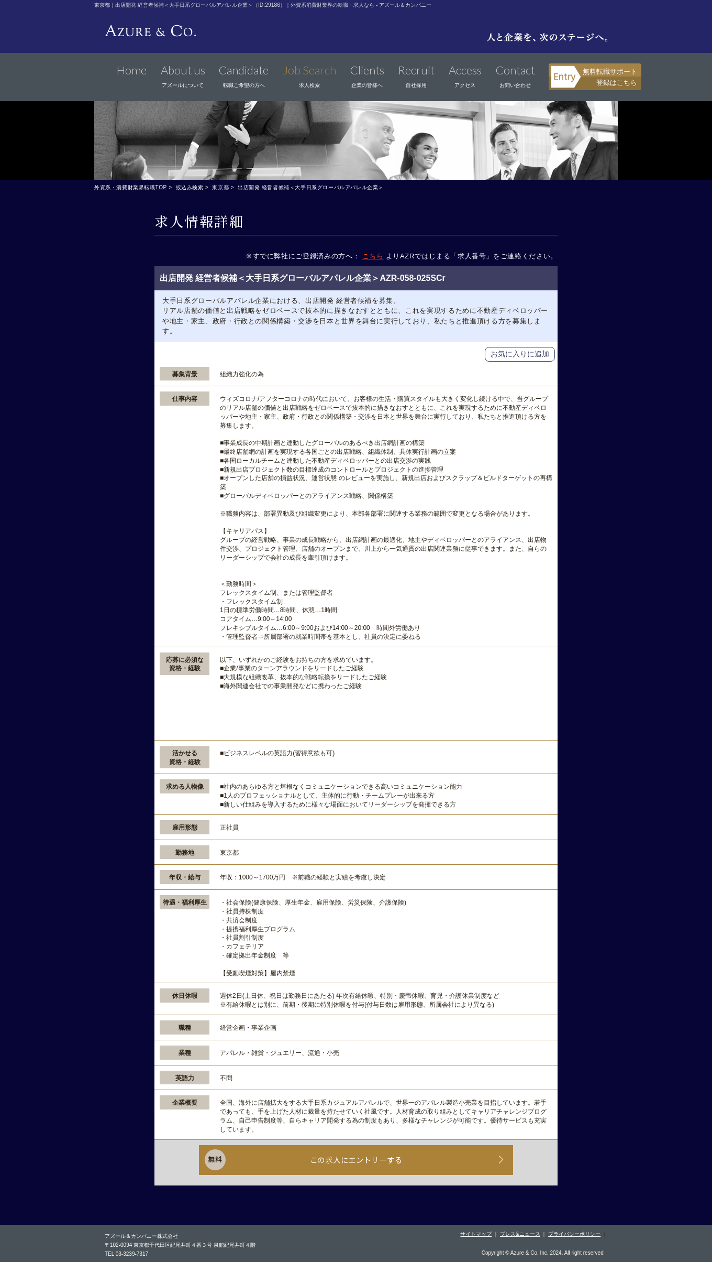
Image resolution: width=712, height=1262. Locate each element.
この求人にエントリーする (356, 1161)
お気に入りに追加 (520, 354)
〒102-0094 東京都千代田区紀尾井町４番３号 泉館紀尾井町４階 (180, 1243)
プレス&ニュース (520, 1232)
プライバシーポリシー (574, 1232)
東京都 (220, 187)
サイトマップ (476, 1232)
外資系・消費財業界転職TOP (130, 187)
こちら (373, 256)
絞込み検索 (190, 187)
